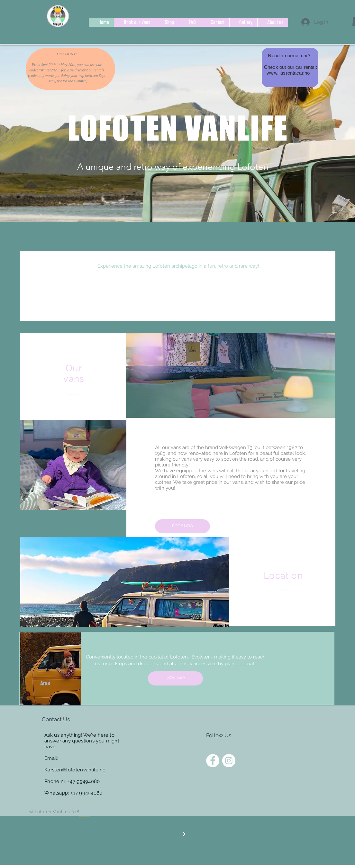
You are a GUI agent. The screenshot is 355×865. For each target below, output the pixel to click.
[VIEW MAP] (175, 678)
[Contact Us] (66, 719)
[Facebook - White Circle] (212, 760)
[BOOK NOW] (182, 526)
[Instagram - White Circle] (228, 760)
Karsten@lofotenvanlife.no (75, 770)
